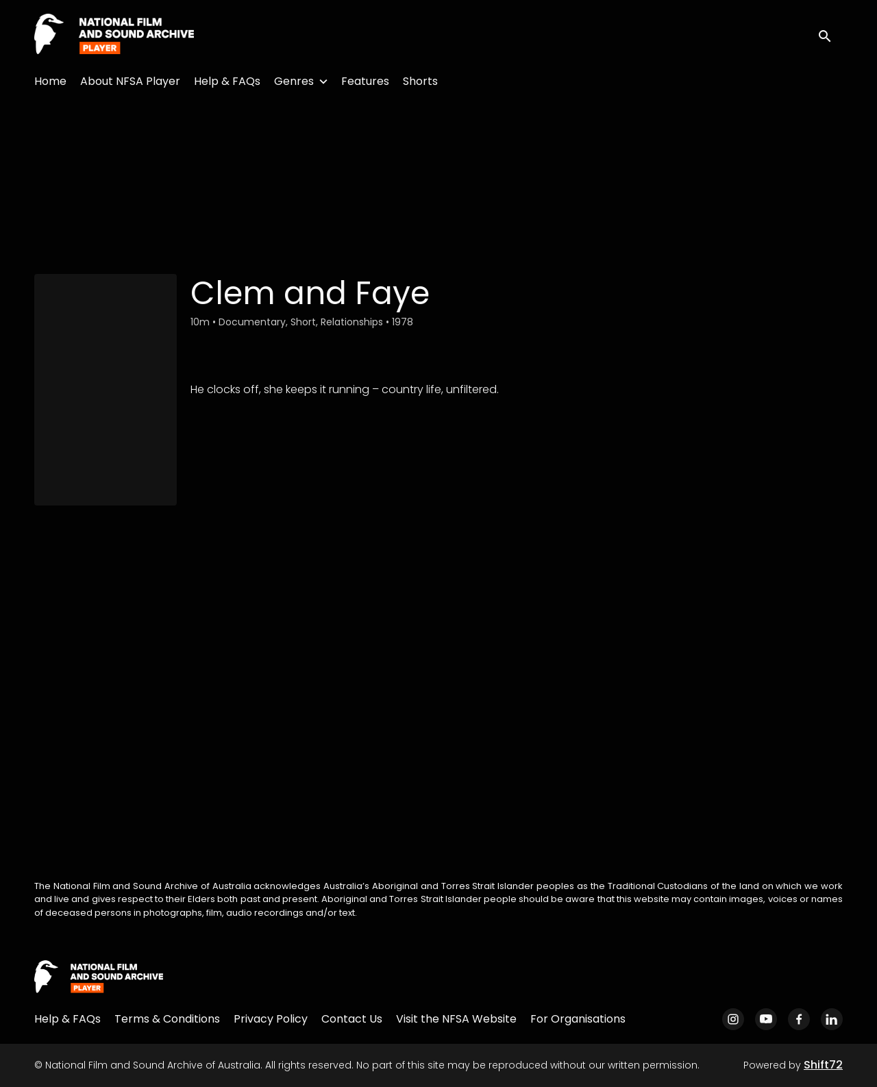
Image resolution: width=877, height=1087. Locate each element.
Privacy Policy (271, 1019)
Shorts (420, 81)
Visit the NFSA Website (456, 1019)
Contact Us (351, 1019)
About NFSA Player (130, 81)
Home (50, 81)
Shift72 (823, 1065)
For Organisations (578, 1019)
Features (365, 81)
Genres (294, 81)
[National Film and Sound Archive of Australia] (98, 977)
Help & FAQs (227, 81)
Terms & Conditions (167, 1019)
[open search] (830, 34)
